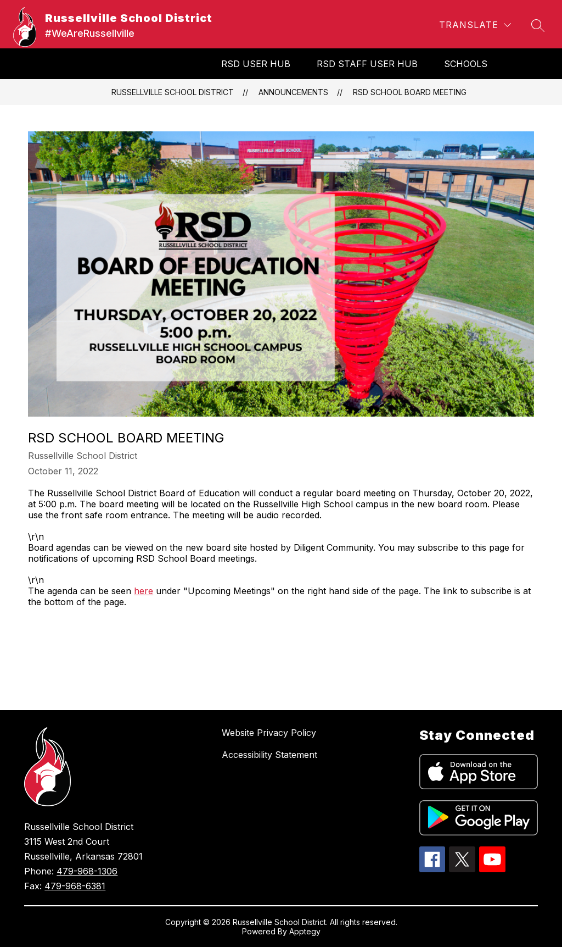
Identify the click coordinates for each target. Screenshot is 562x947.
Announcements (293, 92)
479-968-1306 (87, 871)
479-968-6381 (74, 885)
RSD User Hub (255, 63)
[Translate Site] (475, 25)
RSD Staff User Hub (367, 63)
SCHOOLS (465, 63)
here (143, 590)
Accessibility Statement (269, 754)
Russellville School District (172, 92)
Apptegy (305, 931)
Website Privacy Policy (269, 732)
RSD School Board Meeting (410, 92)
